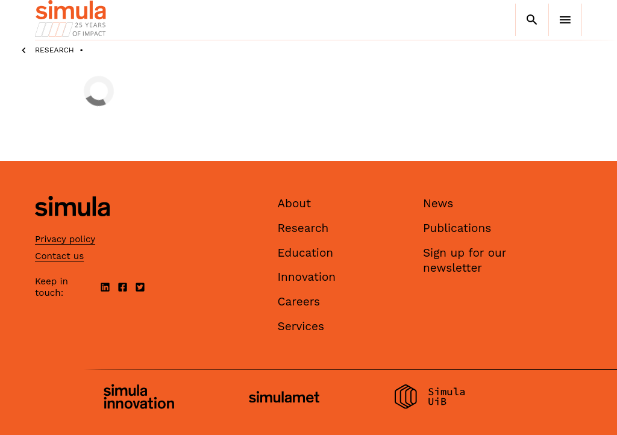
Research (54, 50)
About (295, 203)
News (438, 203)
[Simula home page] (72, 227)
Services (301, 326)
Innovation (307, 277)
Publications (457, 228)
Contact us (59, 256)
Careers (299, 301)
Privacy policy (65, 239)
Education (306, 253)
